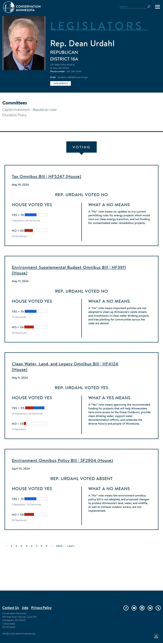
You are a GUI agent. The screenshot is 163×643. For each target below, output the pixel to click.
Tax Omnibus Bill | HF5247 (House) (46, 176)
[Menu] (157, 7)
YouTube (134, 607)
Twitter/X (158, 607)
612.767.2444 (8, 627)
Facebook (125, 607)
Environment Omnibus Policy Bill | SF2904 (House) (62, 460)
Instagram (142, 607)
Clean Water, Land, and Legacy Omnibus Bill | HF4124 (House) (65, 366)
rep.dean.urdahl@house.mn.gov (72, 77)
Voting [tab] (81, 147)
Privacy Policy (41, 607)
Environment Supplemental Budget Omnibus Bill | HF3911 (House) (69, 270)
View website (60, 83)
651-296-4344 (74, 71)
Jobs (25, 607)
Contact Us (10, 607)
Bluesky (150, 607)
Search (150, 6)
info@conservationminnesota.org (18, 633)
